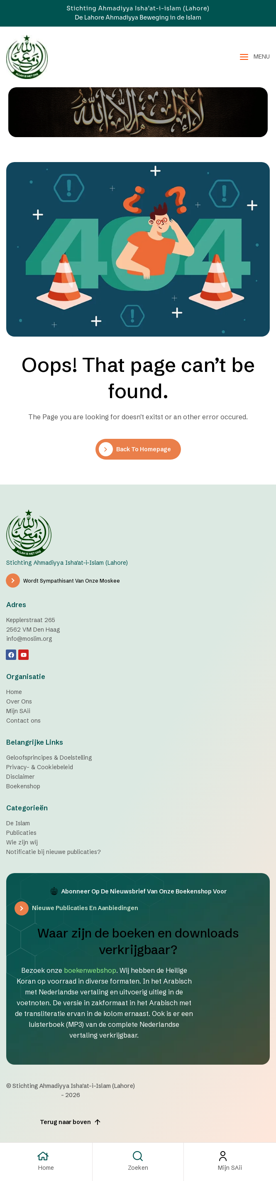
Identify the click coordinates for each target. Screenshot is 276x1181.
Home (46, 1167)
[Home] (46, 1156)
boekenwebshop (90, 970)
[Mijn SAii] (230, 1156)
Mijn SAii (230, 1167)
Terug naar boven (71, 1122)
